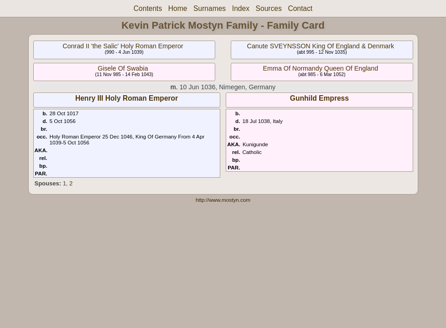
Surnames (209, 8)
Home (177, 8)
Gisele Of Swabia (123, 68)
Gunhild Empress (319, 98)
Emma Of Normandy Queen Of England (321, 68)
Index (240, 8)
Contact (300, 8)
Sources (269, 8)
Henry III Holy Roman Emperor (126, 98)
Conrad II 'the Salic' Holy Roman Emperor (122, 46)
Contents (148, 8)
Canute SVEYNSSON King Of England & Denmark (320, 46)
